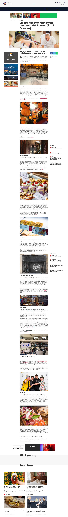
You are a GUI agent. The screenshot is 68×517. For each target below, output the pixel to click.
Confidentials (25, 48)
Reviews (24, 9)
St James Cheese (29, 310)
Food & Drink (6, 9)
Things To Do (32, 9)
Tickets (45, 290)
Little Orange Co (29, 330)
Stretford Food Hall (25, 362)
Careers (41, 506)
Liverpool (6, 501)
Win (52, 9)
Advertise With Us (43, 500)
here (32, 137)
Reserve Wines (43, 327)
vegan (30, 441)
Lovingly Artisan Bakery (30, 326)
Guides (39, 9)
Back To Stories (12, 20)
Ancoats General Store (42, 361)
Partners (46, 9)
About (63, 9)
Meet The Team (43, 505)
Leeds (5, 500)
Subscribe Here (43, 501)
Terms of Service (43, 504)
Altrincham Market (22, 441)
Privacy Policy (42, 502)
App (57, 9)
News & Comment (16, 9)
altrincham (27, 441)
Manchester (6, 498)
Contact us (42, 498)
